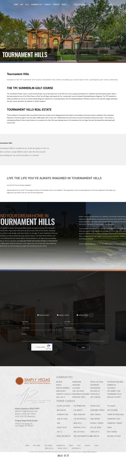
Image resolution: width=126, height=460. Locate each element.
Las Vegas (76, 388)
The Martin (78, 410)
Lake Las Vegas (78, 391)
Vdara (109, 427)
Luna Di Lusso (62, 419)
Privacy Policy (63, 448)
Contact (56, 5)
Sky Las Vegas (95, 427)
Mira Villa (78, 423)
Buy (21, 5)
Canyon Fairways (63, 388)
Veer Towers (112, 432)
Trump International (115, 415)
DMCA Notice (49, 448)
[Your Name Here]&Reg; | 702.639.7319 (80, 4)
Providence (94, 385)
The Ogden (111, 406)
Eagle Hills (60, 397)
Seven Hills (95, 394)
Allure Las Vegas (63, 406)
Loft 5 (59, 432)
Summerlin (111, 385)
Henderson (76, 382)
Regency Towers (96, 423)
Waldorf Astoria (114, 397)
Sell (27, 5)
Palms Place (95, 406)
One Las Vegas (79, 432)
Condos (47, 5)
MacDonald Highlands (81, 394)
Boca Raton (61, 410)
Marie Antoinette (64, 436)
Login (96, 445)
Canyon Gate (61, 391)
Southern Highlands (115, 382)
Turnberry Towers (114, 423)
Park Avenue (95, 419)
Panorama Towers (97, 410)
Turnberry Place (114, 419)
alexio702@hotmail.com (26, 411)
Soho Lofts (95, 432)
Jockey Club (62, 427)
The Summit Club (113, 391)
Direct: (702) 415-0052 (25, 413)
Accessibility (76, 448)
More (64, 5)
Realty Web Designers (90, 452)
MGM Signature (79, 415)
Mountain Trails (79, 397)
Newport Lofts (80, 427)
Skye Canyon (95, 397)
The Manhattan (79, 406)
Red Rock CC (95, 391)
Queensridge (95, 388)
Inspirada (76, 385)
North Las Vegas (96, 382)
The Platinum (112, 410)
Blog (79, 445)
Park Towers (95, 415)
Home (16, 5)
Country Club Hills (64, 394)
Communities (36, 5)
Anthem (59, 382)
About (71, 445)
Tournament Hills (114, 394)
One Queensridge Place (83, 436)
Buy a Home (36, 445)
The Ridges (111, 388)
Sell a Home (48, 445)
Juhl (58, 423)
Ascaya (58, 385)
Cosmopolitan (62, 415)
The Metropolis (80, 419)
